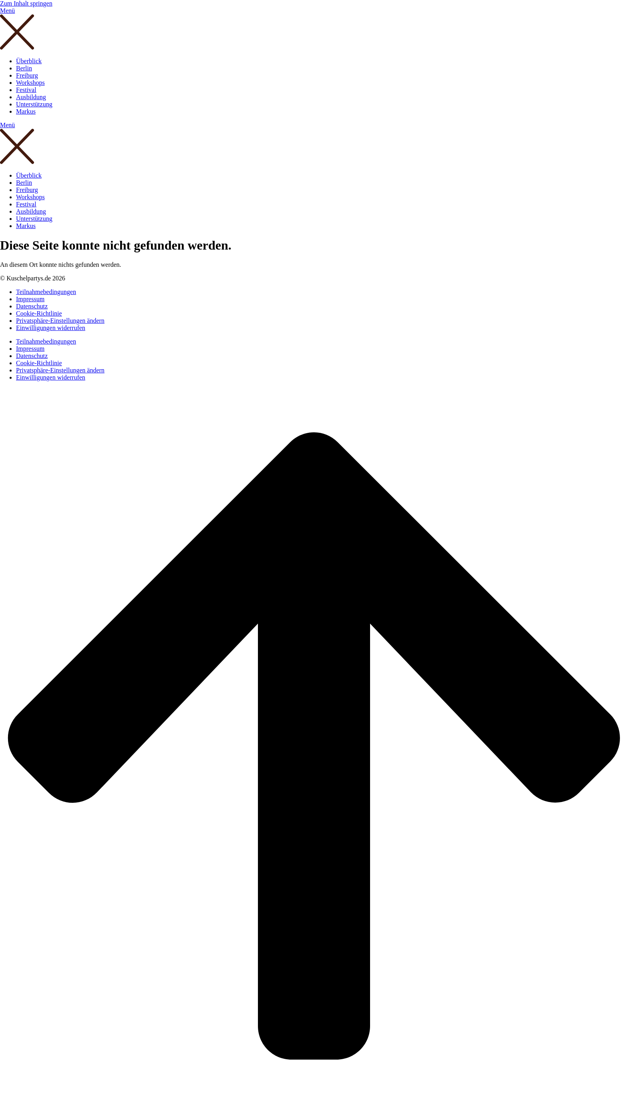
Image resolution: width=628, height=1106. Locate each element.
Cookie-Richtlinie (39, 313)
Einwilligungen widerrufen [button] (50, 327)
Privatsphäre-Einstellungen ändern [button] (60, 320)
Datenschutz (32, 306)
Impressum (30, 299)
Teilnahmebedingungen (46, 291)
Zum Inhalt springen (26, 3)
